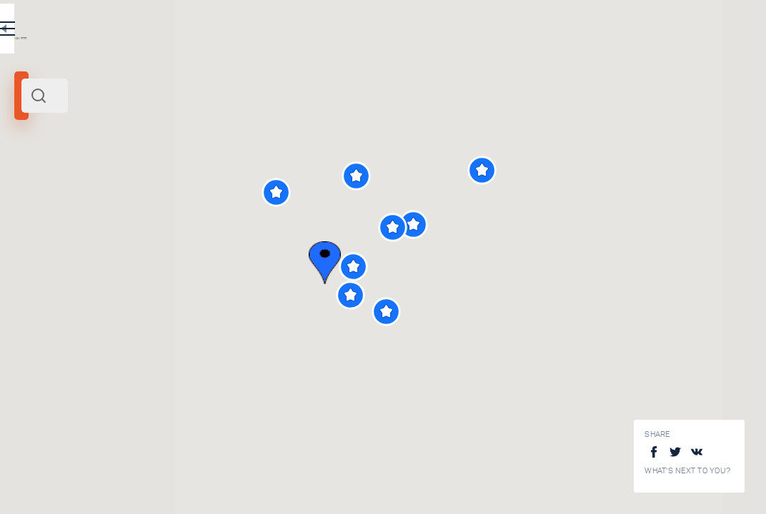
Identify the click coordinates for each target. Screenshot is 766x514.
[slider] (53, 259)
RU (283, 31)
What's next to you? (687, 471)
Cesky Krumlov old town (218, 495)
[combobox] (192, 96)
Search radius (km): (50, 235)
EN (313, 31)
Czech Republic (116, 195)
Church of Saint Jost (210, 400)
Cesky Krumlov (50, 195)
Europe (163, 195)
